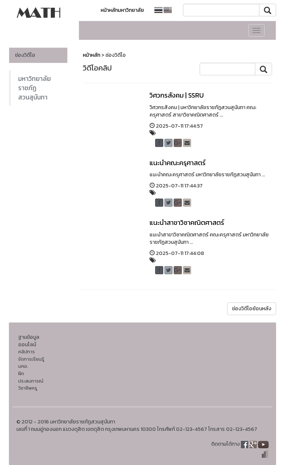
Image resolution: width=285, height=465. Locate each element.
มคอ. (23, 366)
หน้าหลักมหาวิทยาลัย (122, 10)
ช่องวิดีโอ (25, 55)
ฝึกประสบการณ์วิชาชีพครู (30, 381)
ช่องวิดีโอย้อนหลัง (251, 308)
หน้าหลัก (91, 55)
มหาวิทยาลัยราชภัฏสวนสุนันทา (34, 88)
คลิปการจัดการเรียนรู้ (31, 355)
